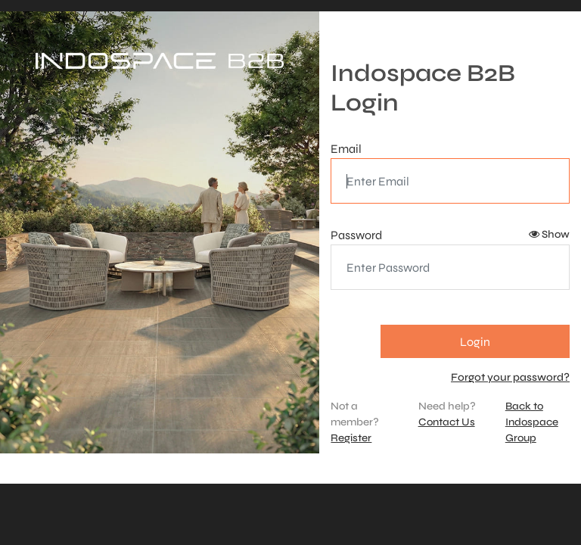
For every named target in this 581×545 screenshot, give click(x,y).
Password (356, 235)
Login (475, 342)
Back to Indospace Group (531, 422)
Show (549, 234)
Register (351, 437)
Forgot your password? (510, 377)
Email (346, 149)
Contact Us (446, 422)
